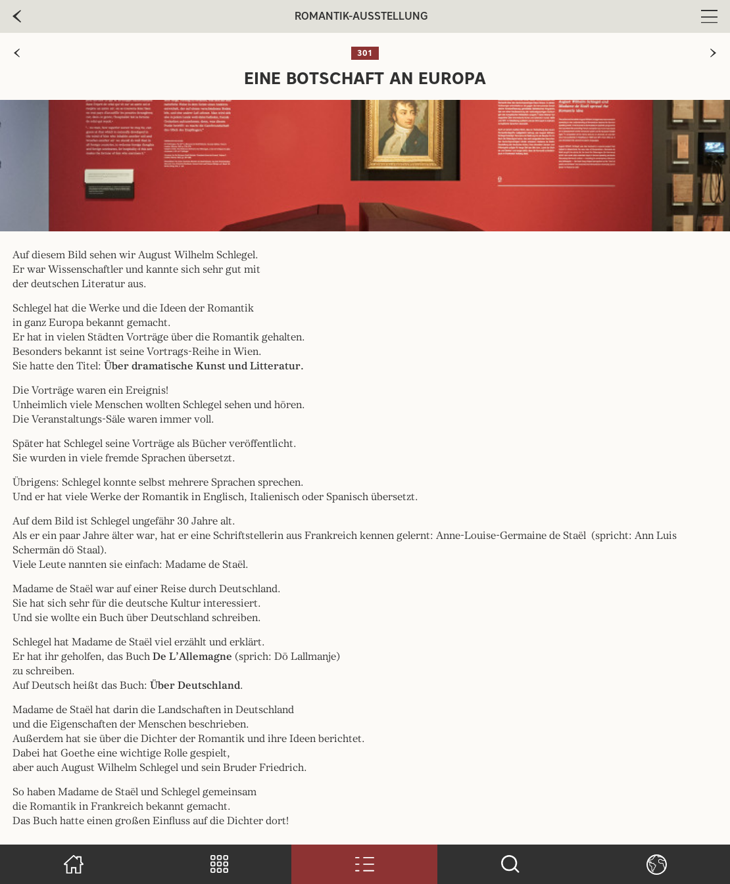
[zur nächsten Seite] (713, 52)
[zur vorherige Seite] (17, 16)
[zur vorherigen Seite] (17, 52)
